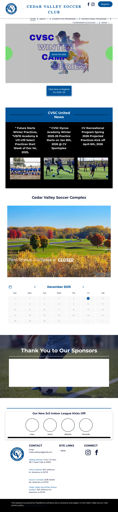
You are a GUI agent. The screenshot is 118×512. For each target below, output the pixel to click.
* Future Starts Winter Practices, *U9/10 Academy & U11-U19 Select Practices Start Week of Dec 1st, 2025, (25, 140)
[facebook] (88, 4)
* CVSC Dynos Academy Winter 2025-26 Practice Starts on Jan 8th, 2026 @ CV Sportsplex (59, 138)
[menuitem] (33, 19)
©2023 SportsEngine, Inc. (35, 505)
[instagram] (93, 4)
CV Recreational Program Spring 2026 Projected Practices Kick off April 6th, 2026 (93, 136)
